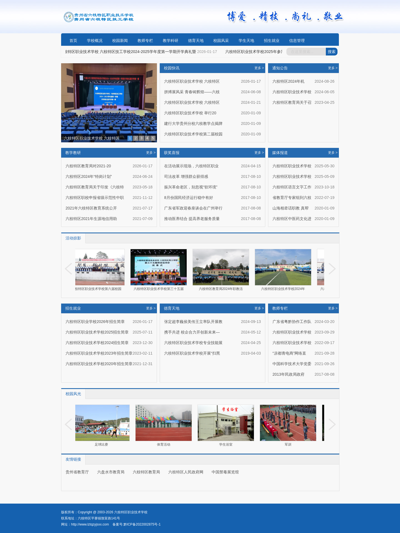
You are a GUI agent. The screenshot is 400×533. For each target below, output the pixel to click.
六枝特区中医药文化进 (291, 218)
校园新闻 (120, 40)
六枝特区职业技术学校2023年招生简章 (99, 353)
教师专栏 (145, 40)
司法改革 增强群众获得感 (186, 176)
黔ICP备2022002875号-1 (142, 524)
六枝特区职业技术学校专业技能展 (193, 342)
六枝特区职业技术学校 (291, 92)
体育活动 (164, 444)
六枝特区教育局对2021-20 (88, 166)
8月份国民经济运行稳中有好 (188, 197)
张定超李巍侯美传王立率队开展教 (193, 321)
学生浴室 (226, 444)
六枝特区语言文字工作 (291, 187)
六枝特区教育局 (146, 472)
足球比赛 (102, 444)
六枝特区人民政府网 (185, 472)
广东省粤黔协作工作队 (291, 321)
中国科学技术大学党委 (291, 364)
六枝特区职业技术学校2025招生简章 (97, 332)
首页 (73, 40)
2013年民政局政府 (288, 374)
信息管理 (297, 40)
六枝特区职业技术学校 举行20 (190, 113)
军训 (289, 444)
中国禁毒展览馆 (225, 472)
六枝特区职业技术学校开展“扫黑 (192, 353)
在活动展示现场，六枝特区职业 (191, 166)
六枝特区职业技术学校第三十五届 (160, 289)
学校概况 (94, 40)
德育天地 (196, 40)
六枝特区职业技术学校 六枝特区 (91, 138)
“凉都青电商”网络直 (289, 353)
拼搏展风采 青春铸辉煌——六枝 (192, 92)
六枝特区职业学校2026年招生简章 (95, 321)
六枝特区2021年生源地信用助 (91, 218)
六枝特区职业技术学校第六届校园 (98, 289)
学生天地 (246, 40)
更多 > (151, 153)
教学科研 (170, 40)
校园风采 (221, 40)
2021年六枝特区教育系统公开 (91, 208)
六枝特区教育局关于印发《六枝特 (95, 187)
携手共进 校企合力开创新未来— (192, 332)
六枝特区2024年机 (288, 81)
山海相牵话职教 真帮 (290, 208)
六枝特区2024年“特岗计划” (89, 176)
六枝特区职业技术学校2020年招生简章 (99, 364)
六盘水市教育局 (110, 472)
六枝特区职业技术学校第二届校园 (193, 134)
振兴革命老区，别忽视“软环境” (190, 187)
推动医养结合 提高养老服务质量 (192, 218)
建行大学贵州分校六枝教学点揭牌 (193, 123)
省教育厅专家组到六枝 (291, 197)
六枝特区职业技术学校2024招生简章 (97, 342)
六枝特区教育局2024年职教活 (223, 289)
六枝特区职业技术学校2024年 (285, 289)
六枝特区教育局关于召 (291, 102)
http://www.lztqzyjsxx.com (90, 524)
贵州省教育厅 (77, 472)
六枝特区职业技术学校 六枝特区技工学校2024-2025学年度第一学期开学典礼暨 (129, 51)
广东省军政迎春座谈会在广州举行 (193, 208)
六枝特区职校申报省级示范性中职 (95, 197)
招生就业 (271, 40)
